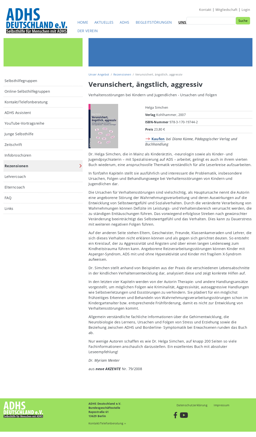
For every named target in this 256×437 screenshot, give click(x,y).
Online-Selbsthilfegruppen (27, 91)
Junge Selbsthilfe (19, 134)
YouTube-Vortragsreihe (24, 123)
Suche (243, 21)
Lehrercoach (15, 176)
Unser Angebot (98, 74)
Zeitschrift (13, 144)
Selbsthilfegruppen (21, 80)
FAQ (8, 197)
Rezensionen (122, 74)
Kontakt (205, 9)
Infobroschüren (18, 155)
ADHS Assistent (18, 112)
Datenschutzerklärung (192, 405)
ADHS (124, 22)
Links (9, 208)
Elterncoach (15, 187)
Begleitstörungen (154, 22)
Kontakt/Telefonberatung (26, 102)
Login (246, 9)
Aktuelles (103, 22)
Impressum (221, 405)
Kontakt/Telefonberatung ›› (107, 423)
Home (82, 22)
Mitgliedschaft (226, 9)
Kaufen (158, 138)
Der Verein (87, 30)
